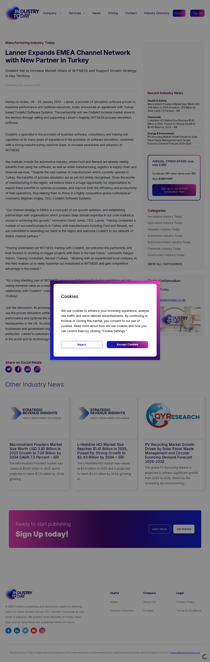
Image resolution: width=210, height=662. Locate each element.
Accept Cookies (127, 344)
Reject (82, 344)
